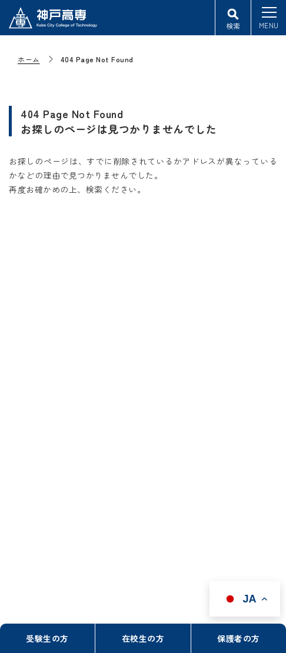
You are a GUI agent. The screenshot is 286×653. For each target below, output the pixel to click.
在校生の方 (143, 638)
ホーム (29, 59)
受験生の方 (47, 638)
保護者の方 (238, 638)
